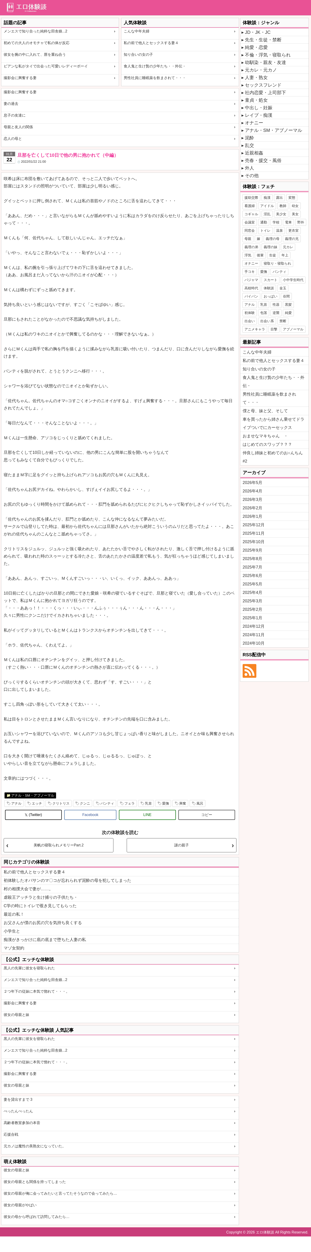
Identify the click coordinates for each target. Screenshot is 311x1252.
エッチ (37, 803)
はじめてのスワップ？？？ (267, 444)
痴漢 (267, 197)
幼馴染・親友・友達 (265, 62)
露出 (279, 197)
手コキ (249, 272)
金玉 (282, 288)
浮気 (247, 255)
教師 (282, 206)
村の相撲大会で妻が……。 (28, 889)
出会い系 (267, 321)
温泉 (279, 230)
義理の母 (272, 239)
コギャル (251, 214)
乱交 (249, 145)
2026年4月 (252, 491)
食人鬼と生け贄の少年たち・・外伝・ (155, 66)
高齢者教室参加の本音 (22, 1123)
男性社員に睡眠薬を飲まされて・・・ (155, 78)
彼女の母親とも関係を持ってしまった (35, 1182)
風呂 (199, 803)
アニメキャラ (254, 329)
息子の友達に (15, 115)
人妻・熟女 (256, 77)
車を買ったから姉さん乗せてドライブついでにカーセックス (273, 423)
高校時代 (251, 288)
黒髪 (288, 304)
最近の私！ (14, 914)
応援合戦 (11, 1134)
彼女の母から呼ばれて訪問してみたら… (37, 1217)
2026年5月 (252, 482)
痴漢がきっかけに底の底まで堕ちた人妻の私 (45, 939)
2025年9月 (252, 550)
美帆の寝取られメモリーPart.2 (59, 845)
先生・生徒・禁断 (263, 39)
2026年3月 (252, 499)
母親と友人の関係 (18, 127)
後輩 (260, 255)
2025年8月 (252, 558)
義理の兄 (292, 239)
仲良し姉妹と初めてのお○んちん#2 (273, 457)
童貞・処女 (256, 100)
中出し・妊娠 (258, 107)
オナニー (254, 122)
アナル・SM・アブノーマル (32, 795)
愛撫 (165, 803)
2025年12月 (254, 525)
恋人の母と (13, 139)
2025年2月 (252, 609)
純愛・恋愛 (256, 47)
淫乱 (267, 214)
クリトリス (61, 803)
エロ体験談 (265, 1232)
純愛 (288, 313)
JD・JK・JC (258, 32)
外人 (249, 167)
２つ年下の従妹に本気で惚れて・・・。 (37, 991)
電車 (288, 222)
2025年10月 (254, 542)
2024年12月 (254, 626)
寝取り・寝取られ (277, 263)
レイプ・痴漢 (258, 115)
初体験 (249, 313)
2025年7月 (252, 567)
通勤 (263, 222)
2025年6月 (252, 575)
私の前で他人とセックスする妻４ (151, 43)
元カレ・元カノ (261, 69)
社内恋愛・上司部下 (265, 92)
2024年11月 (254, 635)
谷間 (286, 296)
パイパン (251, 296)
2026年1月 (252, 516)
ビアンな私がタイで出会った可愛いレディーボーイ (46, 66)
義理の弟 (251, 247)
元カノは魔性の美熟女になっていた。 (35, 1146)
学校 (276, 222)
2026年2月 (252, 508)
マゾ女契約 (14, 948)
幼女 (295, 206)
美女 (295, 214)
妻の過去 (11, 104)
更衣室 (293, 230)
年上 (285, 255)
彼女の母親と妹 (16, 1015)
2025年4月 (252, 592)
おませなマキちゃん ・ (265, 436)
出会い (249, 321)
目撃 (274, 329)
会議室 (249, 222)
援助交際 (251, 197)
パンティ (107, 803)
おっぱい (270, 296)
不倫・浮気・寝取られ (268, 54)
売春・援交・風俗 (263, 160)
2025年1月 (252, 618)
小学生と (12, 931)
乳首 (148, 803)
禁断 (282, 321)
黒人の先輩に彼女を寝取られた (29, 968)
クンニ (85, 803)
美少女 (281, 214)
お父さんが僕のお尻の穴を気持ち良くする (43, 922)
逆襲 (276, 313)
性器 (276, 304)
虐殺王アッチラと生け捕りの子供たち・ (41, 897)
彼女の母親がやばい (20, 1205)
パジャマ (251, 280)
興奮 (182, 803)
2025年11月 (254, 533)
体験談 (269, 288)
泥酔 (249, 137)
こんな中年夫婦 (136, 31)
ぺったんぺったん (18, 1111)
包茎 (263, 313)
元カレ (288, 247)
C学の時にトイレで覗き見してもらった (40, 906)
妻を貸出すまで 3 (18, 1099)
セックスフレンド (263, 85)
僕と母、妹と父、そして (265, 411)
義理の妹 (270, 247)
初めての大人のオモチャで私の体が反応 (37, 43)
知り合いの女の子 (138, 54)
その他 (252, 175)
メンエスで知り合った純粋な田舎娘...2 (35, 31)
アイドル (267, 206)
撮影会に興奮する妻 (20, 78)
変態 (291, 197)
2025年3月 (252, 601)
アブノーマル (293, 329)
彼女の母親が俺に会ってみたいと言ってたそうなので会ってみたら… (60, 1193)
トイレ (265, 230)
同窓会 (249, 230)
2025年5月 (252, 584)
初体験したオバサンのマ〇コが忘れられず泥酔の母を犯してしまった (67, 880)
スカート (270, 280)
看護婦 (249, 206)
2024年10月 (254, 643)
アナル (16, 803)
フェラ (129, 803)
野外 (300, 222)
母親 (247, 239)
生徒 (272, 255)
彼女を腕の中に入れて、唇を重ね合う (35, 54)
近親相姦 (254, 152)
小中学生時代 (293, 280)
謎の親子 (181, 845)
